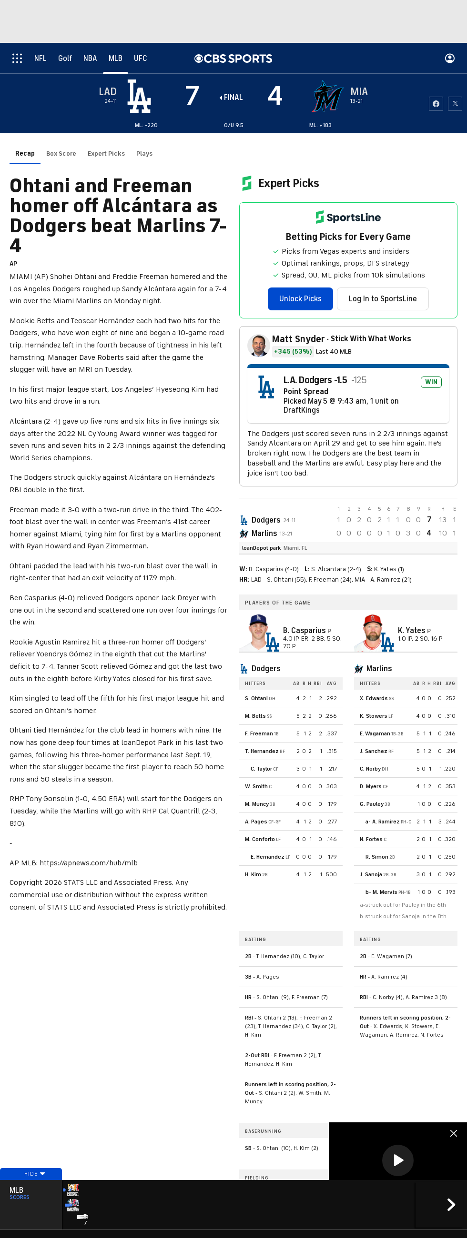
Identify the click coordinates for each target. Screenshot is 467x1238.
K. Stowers (373, 716)
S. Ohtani (256, 698)
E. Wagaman (375, 733)
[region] (398, 1161)
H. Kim (253, 874)
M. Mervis (385, 892)
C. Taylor (261, 768)
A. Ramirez (386, 821)
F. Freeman (259, 733)
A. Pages (256, 821)
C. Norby (370, 768)
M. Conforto (260, 839)
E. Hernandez (267, 856)
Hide (31, 1191)
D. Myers (371, 786)
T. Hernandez (262, 751)
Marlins (264, 533)
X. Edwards (374, 698)
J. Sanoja (371, 874)
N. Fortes (371, 839)
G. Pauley (372, 804)
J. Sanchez (373, 751)
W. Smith (256, 786)
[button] (398, 1160)
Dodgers (266, 520)
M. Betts (255, 716)
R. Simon (376, 856)
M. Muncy (257, 804)
